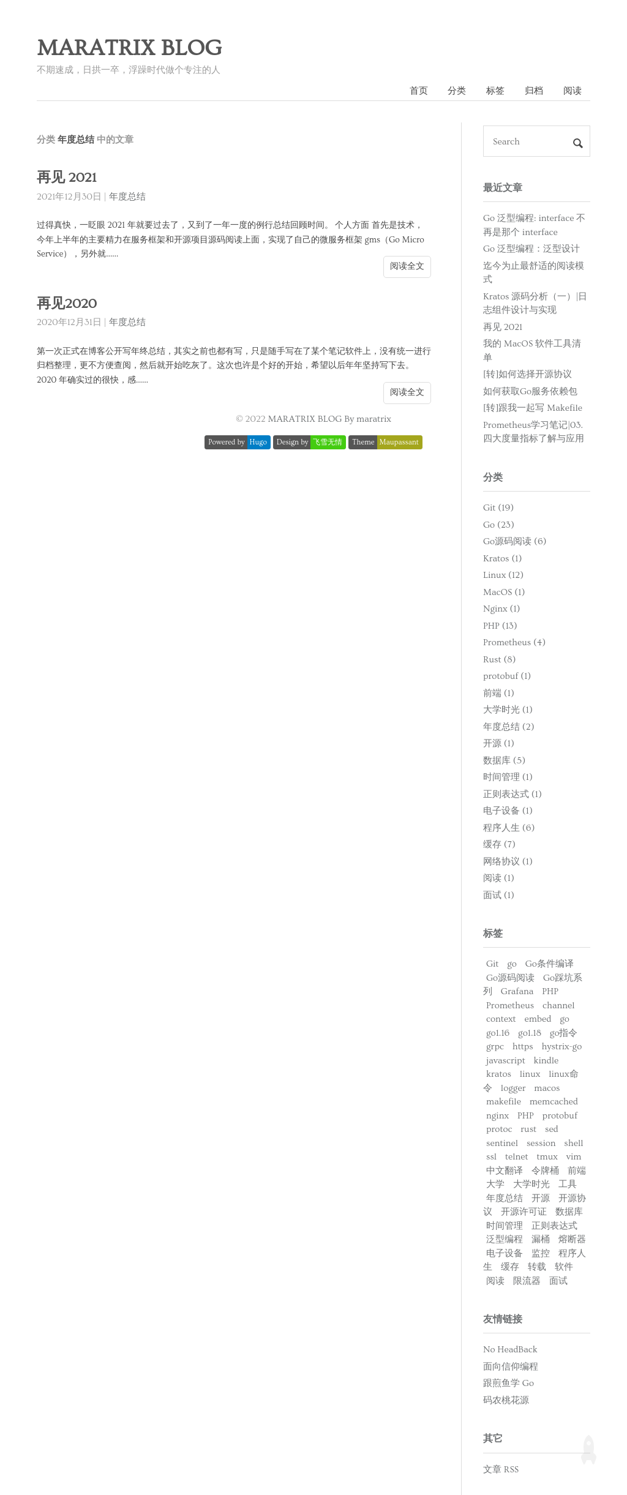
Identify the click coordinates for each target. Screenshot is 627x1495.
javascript (505, 1060)
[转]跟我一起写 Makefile (532, 408)
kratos (498, 1074)
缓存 (510, 1267)
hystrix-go (562, 1046)
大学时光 (531, 1184)
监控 (540, 1253)
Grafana (517, 991)
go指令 (564, 1033)
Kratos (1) (502, 558)
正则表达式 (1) (512, 794)
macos (547, 1088)
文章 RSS (501, 1469)
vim (574, 1157)
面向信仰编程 (510, 1367)
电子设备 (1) (508, 811)
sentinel (502, 1143)
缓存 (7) (499, 844)
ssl (491, 1157)
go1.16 (497, 1033)
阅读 (572, 91)
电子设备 (504, 1253)
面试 (558, 1281)
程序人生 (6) (509, 828)
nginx (497, 1116)
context (501, 1019)
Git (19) (498, 508)
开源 (540, 1198)
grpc (495, 1046)
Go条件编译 (549, 964)
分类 (457, 91)
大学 (495, 1184)
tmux (546, 1157)
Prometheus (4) (514, 642)
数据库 (569, 1212)
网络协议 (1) (508, 861)
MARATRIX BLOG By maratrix (329, 419)
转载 (537, 1267)
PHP (550, 991)
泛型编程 (504, 1239)
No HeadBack (510, 1349)
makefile (503, 1101)
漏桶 (540, 1239)
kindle (546, 1060)
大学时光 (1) (508, 710)
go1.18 (529, 1033)
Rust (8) (499, 659)
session (541, 1143)
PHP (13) (500, 626)
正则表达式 (554, 1226)
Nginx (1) (501, 609)
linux (530, 1074)
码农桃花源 (506, 1400)
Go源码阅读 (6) (515, 541)
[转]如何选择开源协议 (527, 374)
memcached (554, 1101)
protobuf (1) (507, 676)
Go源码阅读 (510, 978)
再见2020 (67, 304)
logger (513, 1088)
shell (573, 1143)
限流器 (527, 1281)
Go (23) (498, 525)
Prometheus (510, 1005)
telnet (516, 1157)
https (522, 1046)
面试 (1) (498, 895)
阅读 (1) (498, 878)
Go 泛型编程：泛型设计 (531, 249)
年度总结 (127, 197)
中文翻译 (504, 1171)
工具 (567, 1184)
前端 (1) (498, 693)
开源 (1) (498, 743)
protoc (499, 1129)
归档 (534, 91)
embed (538, 1019)
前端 (577, 1171)
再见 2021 (66, 177)
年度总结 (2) (509, 727)
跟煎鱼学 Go (508, 1383)
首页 (419, 91)
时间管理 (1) (508, 777)
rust (528, 1129)
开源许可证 (524, 1212)
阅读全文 (407, 266)
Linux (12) (503, 575)
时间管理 (504, 1226)
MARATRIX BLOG (129, 48)
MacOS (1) (504, 592)
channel (559, 1005)
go (512, 964)
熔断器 (572, 1239)
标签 (495, 91)
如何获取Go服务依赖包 (530, 391)
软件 (564, 1267)
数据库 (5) (504, 760)
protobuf (560, 1116)
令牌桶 (545, 1171)
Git (492, 964)
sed (551, 1129)
